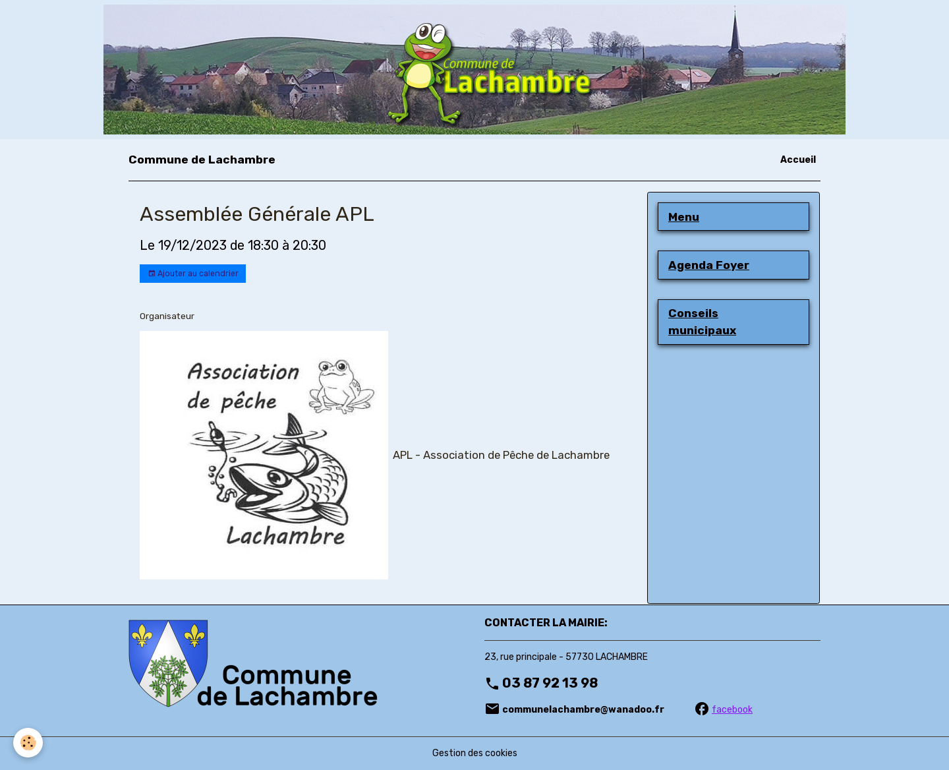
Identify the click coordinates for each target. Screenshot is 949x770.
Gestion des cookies (474, 753)
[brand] (202, 159)
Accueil (798, 159)
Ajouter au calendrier (193, 274)
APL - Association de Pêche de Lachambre (501, 454)
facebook (732, 709)
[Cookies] (28, 742)
